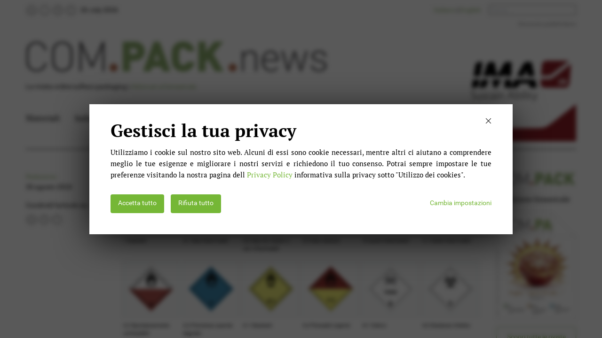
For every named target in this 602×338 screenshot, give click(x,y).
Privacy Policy (270, 174)
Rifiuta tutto (196, 203)
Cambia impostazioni (460, 203)
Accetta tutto (137, 203)
